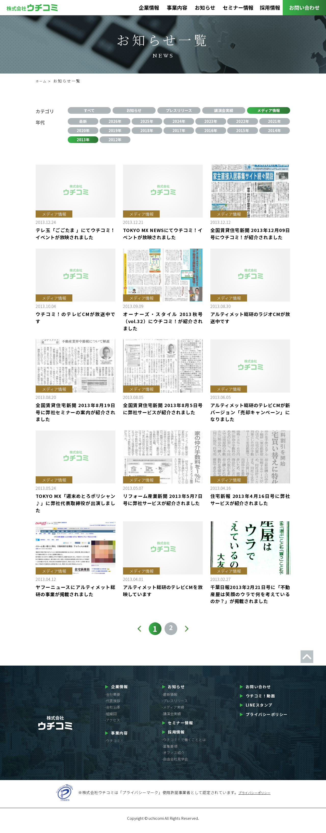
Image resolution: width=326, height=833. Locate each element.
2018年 (147, 133)
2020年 (83, 133)
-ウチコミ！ (114, 745)
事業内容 (177, 9)
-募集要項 (169, 751)
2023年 (211, 122)
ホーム (42, 80)
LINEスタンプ (256, 710)
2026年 (115, 122)
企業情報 (149, 9)
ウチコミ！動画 (257, 700)
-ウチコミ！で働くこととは (184, 744)
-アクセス (112, 725)
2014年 (274, 133)
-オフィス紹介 (173, 757)
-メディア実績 (173, 712)
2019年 (115, 133)
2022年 (243, 122)
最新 (83, 122)
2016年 (211, 133)
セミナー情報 (238, 9)
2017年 (179, 133)
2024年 (179, 122)
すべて (89, 111)
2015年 (243, 133)
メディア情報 (268, 111)
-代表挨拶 (112, 705)
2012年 (115, 143)
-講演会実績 (171, 718)
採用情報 (270, 9)
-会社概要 (112, 699)
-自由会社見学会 (175, 764)
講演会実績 (223, 111)
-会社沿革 (112, 712)
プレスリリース (179, 111)
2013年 (83, 143)
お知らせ (205, 9)
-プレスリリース (175, 705)
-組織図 (111, 718)
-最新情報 (169, 699)
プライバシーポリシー (263, 719)
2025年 (147, 122)
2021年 (274, 122)
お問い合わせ (304, 7)
